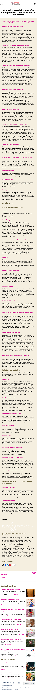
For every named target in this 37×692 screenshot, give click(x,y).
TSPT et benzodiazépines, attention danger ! (11, 639)
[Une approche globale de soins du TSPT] (30, 593)
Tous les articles (5, 576)
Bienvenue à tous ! (5, 662)
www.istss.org (5, 534)
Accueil (3, 573)
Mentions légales (5, 579)
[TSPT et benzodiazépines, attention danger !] (30, 643)
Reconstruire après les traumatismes (10, 599)
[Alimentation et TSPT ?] (30, 676)
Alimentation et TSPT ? (6, 672)
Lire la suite (15, 594)
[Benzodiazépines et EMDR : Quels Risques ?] (30, 623)
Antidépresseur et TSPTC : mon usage (10, 629)
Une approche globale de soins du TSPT (10, 589)
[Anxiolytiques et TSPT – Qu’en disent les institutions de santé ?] (30, 653)
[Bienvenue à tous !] (30, 666)
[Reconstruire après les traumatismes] (30, 603)
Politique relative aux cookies (13, 689)
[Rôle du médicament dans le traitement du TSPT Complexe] (30, 613)
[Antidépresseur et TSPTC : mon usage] (30, 633)
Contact (3, 577)
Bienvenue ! (4, 574)
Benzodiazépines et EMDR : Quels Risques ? (11, 619)
